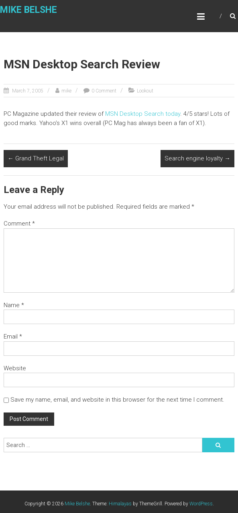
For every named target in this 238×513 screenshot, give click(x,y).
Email (13, 336)
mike (66, 91)
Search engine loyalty (197, 158)
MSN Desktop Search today (142, 113)
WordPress (201, 504)
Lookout (145, 91)
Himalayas (120, 504)
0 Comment (104, 91)
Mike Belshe (28, 9)
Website (15, 368)
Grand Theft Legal (36, 158)
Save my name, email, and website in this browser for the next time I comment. (117, 399)
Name (14, 305)
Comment (19, 223)
